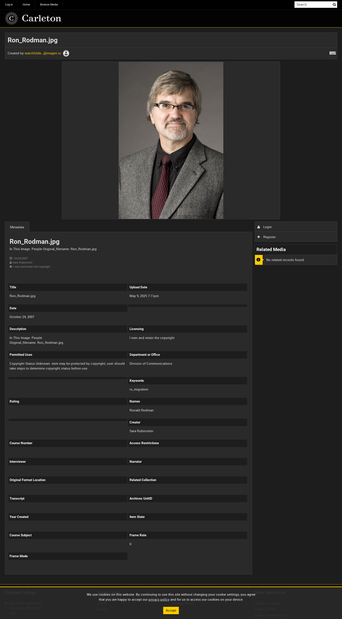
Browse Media (49, 4)
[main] (171, 306)
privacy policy (159, 599)
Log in (9, 4)
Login (264, 227)
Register (266, 237)
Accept (171, 610)
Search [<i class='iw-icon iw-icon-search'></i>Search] (334, 4)
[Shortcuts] (333, 52)
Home (26, 4)
